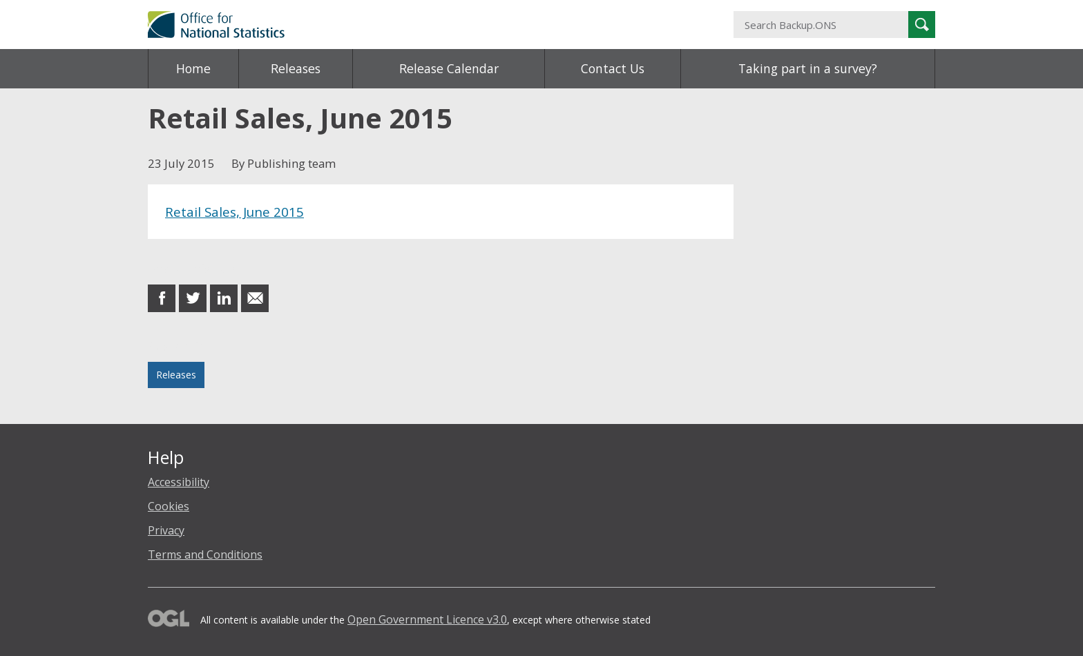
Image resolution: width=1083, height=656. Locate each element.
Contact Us (612, 68)
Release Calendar (449, 68)
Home (193, 68)
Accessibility (178, 482)
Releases (295, 68)
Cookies (168, 506)
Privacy (166, 530)
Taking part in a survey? (807, 68)
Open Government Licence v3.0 (427, 619)
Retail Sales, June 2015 (234, 211)
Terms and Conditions (205, 554)
